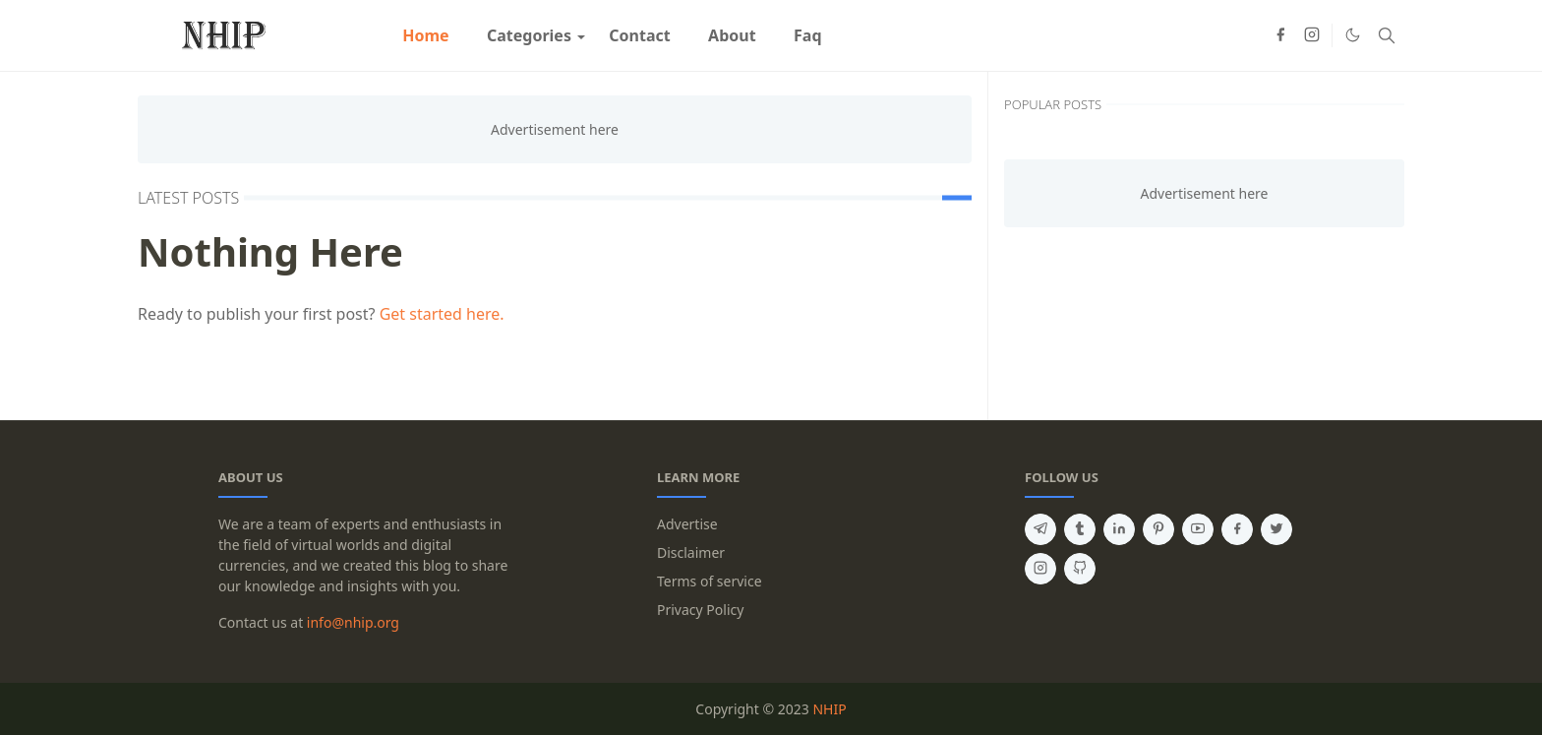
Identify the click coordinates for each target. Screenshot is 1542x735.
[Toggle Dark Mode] (1352, 35)
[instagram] (1312, 35)
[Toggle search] (1386, 35)
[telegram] (1040, 529)
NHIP (829, 709)
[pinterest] (1158, 529)
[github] (1080, 568)
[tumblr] (1080, 529)
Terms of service (709, 581)
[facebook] (1280, 35)
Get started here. (442, 314)
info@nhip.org (353, 622)
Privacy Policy (700, 609)
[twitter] (1276, 529)
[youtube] (1198, 529)
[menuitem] (426, 35)
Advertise (687, 524)
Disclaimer (691, 552)
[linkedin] (1119, 529)
